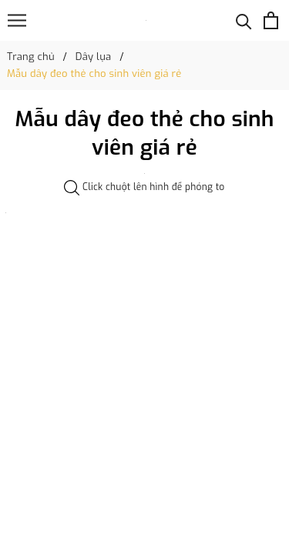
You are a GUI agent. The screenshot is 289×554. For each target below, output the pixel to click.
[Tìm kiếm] (244, 20)
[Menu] (17, 20)
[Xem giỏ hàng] (271, 20)
